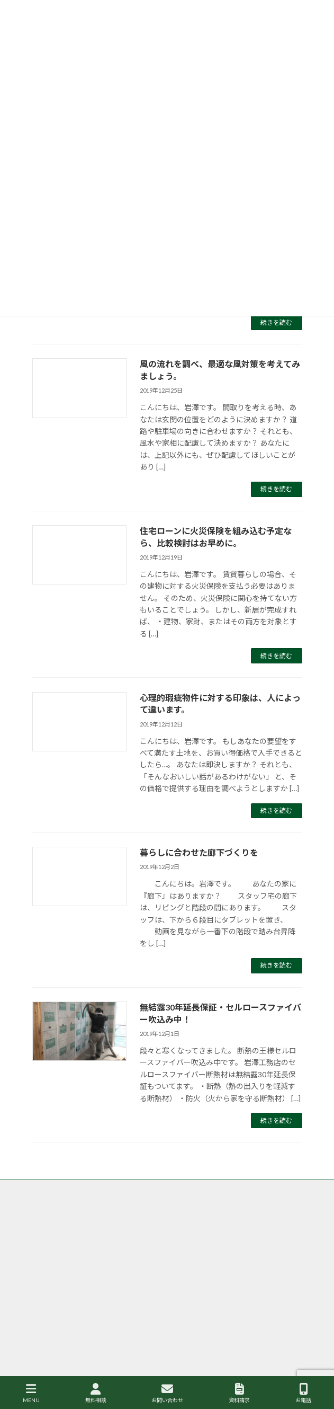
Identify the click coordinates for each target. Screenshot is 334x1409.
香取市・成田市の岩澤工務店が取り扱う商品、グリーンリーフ (120, 1229)
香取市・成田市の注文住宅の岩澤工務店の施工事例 (105, 1248)
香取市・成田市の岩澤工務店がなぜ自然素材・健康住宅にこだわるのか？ (137, 1209)
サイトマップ (51, 1307)
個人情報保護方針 (57, 1268)
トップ (41, 1189)
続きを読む (276, 322)
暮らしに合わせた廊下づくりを (199, 852)
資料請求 (239, 1393)
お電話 (303, 1393)
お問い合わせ (167, 1393)
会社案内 (45, 1287)
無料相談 (95, 1393)
